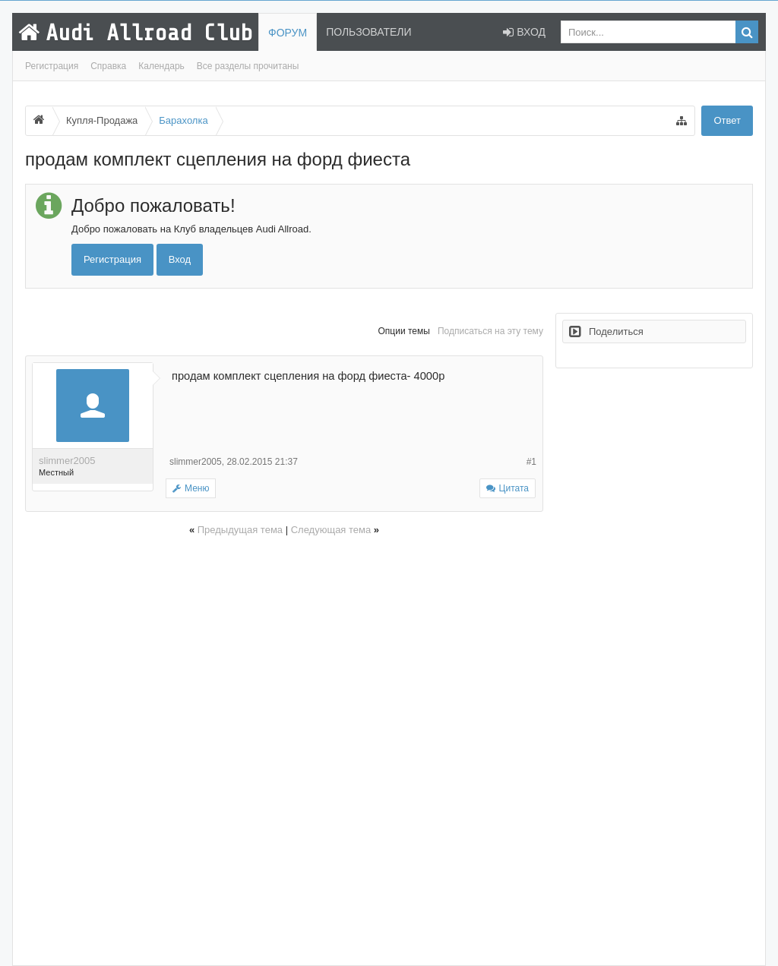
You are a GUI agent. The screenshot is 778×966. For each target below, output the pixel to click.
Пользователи (368, 32)
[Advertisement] (284, 748)
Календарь (161, 66)
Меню (190, 488)
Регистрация (51, 66)
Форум (287, 33)
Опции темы (404, 331)
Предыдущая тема (240, 529)
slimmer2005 (67, 460)
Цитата (514, 488)
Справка (108, 66)
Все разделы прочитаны (248, 66)
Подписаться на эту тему (490, 331)
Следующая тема (331, 529)
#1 (531, 461)
